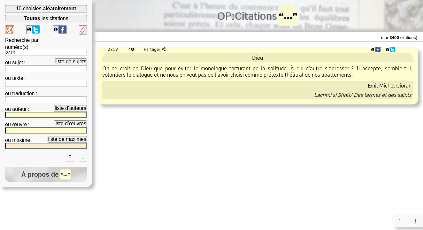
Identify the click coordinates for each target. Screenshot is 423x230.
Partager (152, 49)
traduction (23, 93)
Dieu (257, 58)
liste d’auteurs (70, 108)
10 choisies (46, 8)
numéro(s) (16, 47)
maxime (21, 140)
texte (17, 78)
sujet (17, 62)
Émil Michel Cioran (389, 85)
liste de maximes (67, 139)
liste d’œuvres (70, 123)
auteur (19, 109)
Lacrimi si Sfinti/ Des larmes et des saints (362, 95)
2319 (113, 49)
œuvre (19, 124)
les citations (46, 18)
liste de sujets (70, 61)
